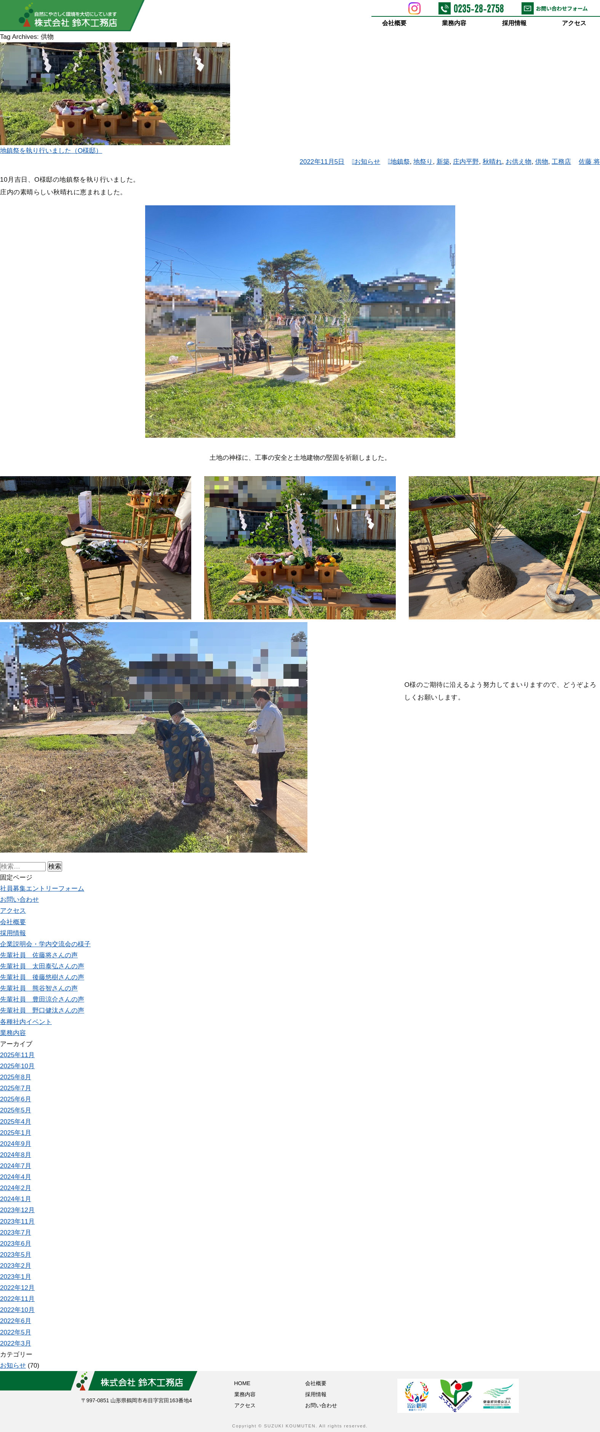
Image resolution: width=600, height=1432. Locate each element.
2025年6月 (15, 1099)
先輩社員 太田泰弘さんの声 (42, 966)
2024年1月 (15, 1199)
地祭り (423, 161)
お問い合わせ (19, 899)
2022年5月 (15, 1332)
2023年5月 (15, 1254)
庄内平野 (466, 161)
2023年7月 (15, 1232)
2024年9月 (15, 1143)
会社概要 (394, 23)
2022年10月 (17, 1310)
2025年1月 (15, 1132)
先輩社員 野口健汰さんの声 (42, 1010)
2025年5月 (15, 1110)
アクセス (574, 23)
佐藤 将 (589, 161)
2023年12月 (17, 1210)
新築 (443, 161)
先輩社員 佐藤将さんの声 (39, 955)
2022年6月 (15, 1321)
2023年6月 (15, 1243)
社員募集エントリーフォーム (42, 888)
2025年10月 (17, 1066)
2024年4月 (15, 1177)
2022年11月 (17, 1298)
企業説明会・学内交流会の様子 (45, 944)
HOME (242, 1383)
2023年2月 (15, 1265)
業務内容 (454, 23)
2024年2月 (15, 1188)
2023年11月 (17, 1221)
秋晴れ (492, 161)
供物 (541, 161)
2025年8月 (15, 1077)
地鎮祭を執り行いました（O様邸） (51, 150)
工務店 (561, 161)
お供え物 (518, 161)
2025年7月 (15, 1088)
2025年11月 (17, 1055)
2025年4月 (15, 1121)
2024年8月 (15, 1154)
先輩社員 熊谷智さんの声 (39, 988)
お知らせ (367, 161)
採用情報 (514, 23)
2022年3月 (15, 1343)
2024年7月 (15, 1166)
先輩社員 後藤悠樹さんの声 (42, 977)
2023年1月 (15, 1276)
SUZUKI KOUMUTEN (289, 1426)
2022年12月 (17, 1287)
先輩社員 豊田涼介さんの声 (42, 999)
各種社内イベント (26, 1022)
